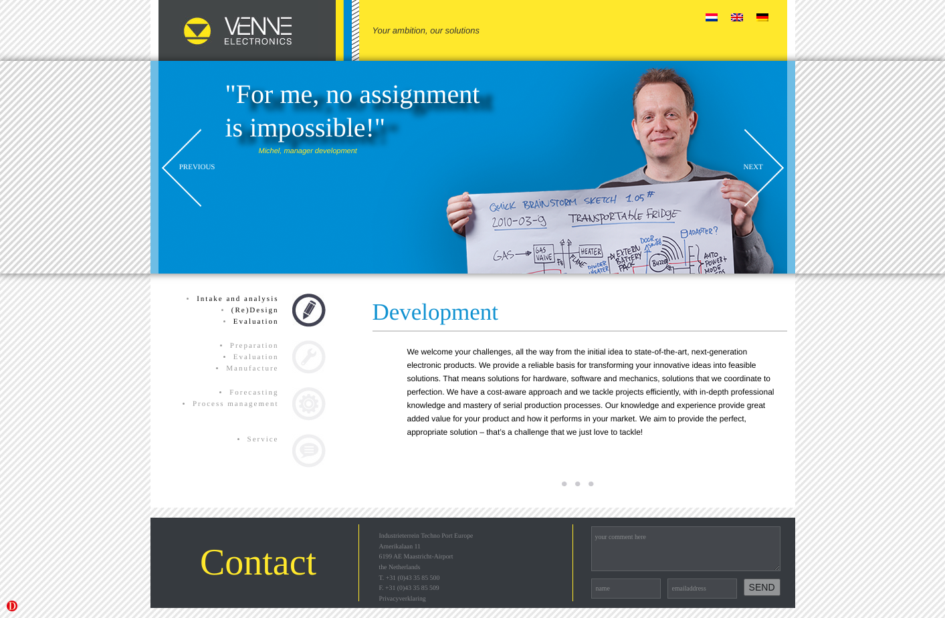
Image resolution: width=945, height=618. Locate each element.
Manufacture (252, 369)
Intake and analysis (237, 299)
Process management (236, 404)
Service (263, 439)
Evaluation (256, 322)
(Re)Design (255, 310)
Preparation (254, 346)
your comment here (685, 548)
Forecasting (253, 393)
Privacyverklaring (402, 599)
